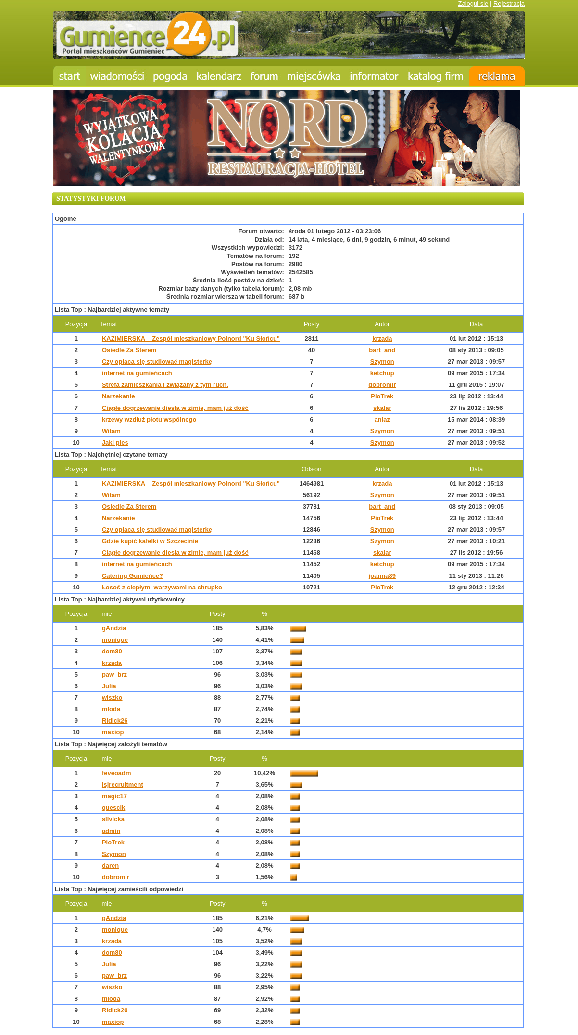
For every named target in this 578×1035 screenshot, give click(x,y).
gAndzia (114, 628)
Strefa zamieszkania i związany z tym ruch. (165, 384)
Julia (109, 686)
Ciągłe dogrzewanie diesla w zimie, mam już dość (175, 407)
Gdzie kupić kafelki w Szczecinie (150, 541)
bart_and (382, 350)
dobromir (382, 384)
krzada (382, 338)
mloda (111, 709)
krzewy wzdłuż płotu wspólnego (149, 419)
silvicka (113, 819)
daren (110, 865)
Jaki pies (115, 442)
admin (111, 830)
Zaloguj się (473, 3)
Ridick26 (114, 720)
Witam (111, 430)
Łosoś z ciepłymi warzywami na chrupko (162, 587)
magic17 (114, 796)
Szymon (382, 361)
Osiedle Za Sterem (129, 350)
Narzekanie (118, 396)
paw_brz (114, 674)
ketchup (382, 373)
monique (115, 639)
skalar (382, 407)
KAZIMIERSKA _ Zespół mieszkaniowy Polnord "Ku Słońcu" (191, 338)
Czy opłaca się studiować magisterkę (157, 361)
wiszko (112, 697)
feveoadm (116, 773)
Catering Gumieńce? (132, 575)
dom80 (112, 651)
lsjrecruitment (122, 784)
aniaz (382, 419)
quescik (113, 807)
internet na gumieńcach (137, 373)
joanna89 (382, 575)
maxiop (113, 732)
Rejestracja (509, 3)
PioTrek (382, 396)
